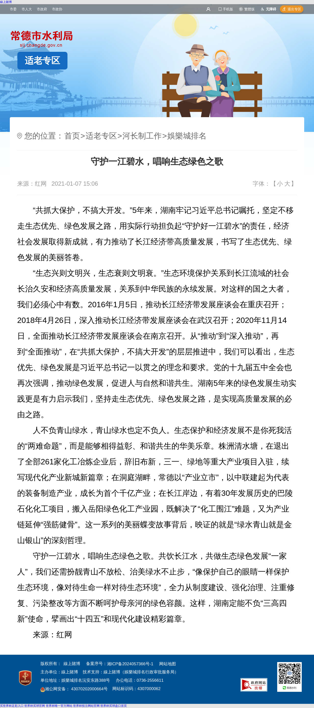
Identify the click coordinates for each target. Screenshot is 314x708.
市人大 (27, 9)
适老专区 (42, 61)
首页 (72, 135)
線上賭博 (6, 2)
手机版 (228, 9)
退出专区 (294, 9)
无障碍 (271, 9)
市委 (13, 9)
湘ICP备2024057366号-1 (130, 664)
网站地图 (167, 664)
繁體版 (249, 9)
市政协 (57, 9)
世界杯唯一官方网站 (59, 706)
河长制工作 (142, 135)
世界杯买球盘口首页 (113, 706)
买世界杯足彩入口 (12, 706)
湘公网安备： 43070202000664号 (76, 689)
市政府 (42, 9)
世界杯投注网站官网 (86, 706)
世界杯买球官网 (34, 706)
